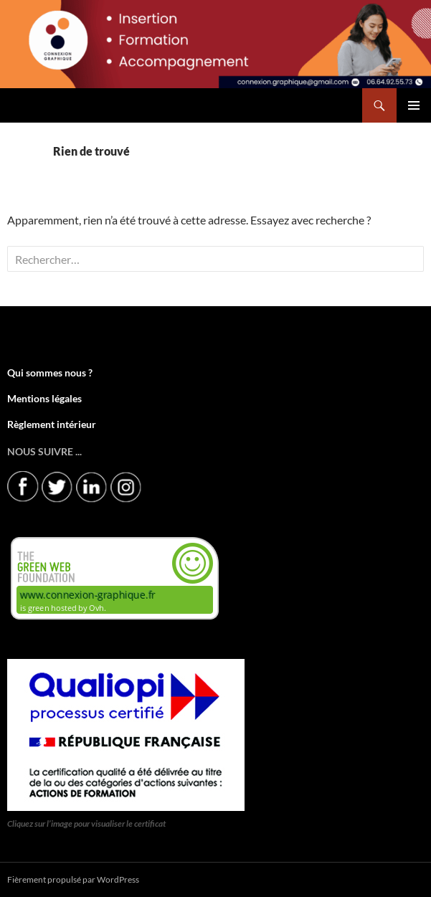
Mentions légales (44, 398)
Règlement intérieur (51, 424)
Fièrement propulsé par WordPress (73, 879)
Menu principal (414, 105)
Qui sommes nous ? (50, 372)
